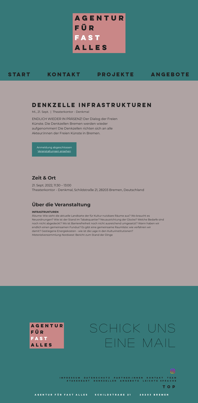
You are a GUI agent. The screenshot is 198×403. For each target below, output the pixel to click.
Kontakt (155, 378)
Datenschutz (97, 378)
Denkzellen (105, 381)
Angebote (130, 381)
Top (170, 386)
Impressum (70, 378)
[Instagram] (173, 371)
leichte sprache (160, 381)
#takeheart (79, 381)
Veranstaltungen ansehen (54, 151)
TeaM (172, 378)
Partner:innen (129, 378)
